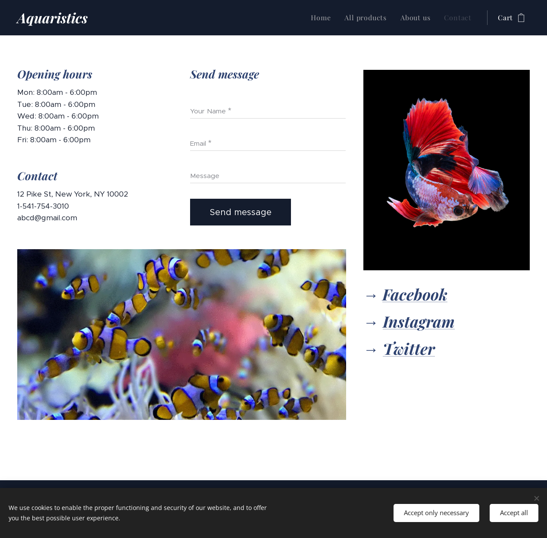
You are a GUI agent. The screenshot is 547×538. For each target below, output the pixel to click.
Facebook (414, 294)
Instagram (419, 321)
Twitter (409, 348)
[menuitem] (323, 17)
